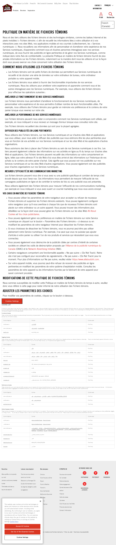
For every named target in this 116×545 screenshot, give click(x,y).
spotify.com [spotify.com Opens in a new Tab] (6, 332)
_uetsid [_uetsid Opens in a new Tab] (52, 352)
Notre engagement (65, 484)
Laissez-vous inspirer (27, 469)
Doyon (65, 3)
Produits (16, 10)
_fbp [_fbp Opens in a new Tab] (33, 348)
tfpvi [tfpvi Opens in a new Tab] (75, 352)
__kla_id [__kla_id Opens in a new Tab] (45, 356)
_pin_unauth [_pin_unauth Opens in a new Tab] (34, 328)
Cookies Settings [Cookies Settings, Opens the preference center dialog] (22, 537)
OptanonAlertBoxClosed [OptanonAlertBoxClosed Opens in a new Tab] (37, 420)
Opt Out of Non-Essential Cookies (22, 532)
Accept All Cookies (22, 526)
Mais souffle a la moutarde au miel (9, 476)
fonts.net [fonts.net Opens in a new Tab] (5, 446)
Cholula (42, 474)
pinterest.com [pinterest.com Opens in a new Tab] (6, 372)
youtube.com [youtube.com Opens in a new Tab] (6, 380)
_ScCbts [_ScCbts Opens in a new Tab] (72, 352)
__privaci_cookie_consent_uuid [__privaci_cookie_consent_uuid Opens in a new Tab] (39, 429)
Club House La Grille (20, 3)
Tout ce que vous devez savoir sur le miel (27, 476)
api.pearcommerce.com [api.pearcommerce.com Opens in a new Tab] (8, 376)
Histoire (62, 494)
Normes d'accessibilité (81, 532)
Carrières (62, 500)
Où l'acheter (63, 477)
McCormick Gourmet (45, 3)
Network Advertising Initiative (41, 249)
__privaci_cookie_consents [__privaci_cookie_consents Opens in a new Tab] (63, 428)
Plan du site (68, 532)
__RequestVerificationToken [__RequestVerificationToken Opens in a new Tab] (49, 428)
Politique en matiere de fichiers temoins (50, 532)
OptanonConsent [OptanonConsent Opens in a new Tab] (46, 420)
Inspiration (31, 10)
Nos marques (44, 469)
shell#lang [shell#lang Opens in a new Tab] (34, 430)
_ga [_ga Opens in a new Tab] (33, 396)
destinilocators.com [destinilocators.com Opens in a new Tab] (7, 442)
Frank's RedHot (44, 484)
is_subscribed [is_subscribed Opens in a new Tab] (41, 328)
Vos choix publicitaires (29, 214)
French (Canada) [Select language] (106, 25)
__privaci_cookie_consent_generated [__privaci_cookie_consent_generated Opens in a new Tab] (55, 429)
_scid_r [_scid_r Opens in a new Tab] (78, 352)
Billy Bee (57, 3)
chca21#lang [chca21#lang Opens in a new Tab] (40, 430)
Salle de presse (64, 497)
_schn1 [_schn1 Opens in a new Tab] (59, 352)
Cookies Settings (12, 301)
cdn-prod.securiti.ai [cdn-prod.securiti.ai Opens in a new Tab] (7, 434)
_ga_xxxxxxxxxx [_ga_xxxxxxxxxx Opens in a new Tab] (37, 396)
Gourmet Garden (45, 491)
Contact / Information (65, 510)
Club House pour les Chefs (67, 503)
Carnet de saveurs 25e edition (66, 489)
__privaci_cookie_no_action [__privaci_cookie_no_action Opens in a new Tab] (76, 428)
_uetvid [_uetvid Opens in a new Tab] (47, 352)
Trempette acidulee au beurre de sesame (8, 488)
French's (33, 3)
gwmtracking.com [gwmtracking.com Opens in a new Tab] (7, 404)
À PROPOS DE (63, 469)
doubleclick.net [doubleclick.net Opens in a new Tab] (6, 364)
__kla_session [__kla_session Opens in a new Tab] (35, 428)
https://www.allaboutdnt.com (85, 259)
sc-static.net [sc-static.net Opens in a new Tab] (6, 368)
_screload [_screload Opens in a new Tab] (66, 352)
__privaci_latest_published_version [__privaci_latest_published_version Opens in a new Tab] (72, 429)
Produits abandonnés (66, 507)
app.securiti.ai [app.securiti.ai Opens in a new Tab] (6, 438)
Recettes (23, 10)
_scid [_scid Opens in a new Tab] (37, 352)
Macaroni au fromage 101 (28, 480)
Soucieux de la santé (65, 474)
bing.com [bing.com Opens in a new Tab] (5, 360)
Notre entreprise (64, 481)
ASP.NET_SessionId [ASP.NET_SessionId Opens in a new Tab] (52, 430)
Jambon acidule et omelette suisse (9, 482)
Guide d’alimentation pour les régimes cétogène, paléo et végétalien (28, 487)
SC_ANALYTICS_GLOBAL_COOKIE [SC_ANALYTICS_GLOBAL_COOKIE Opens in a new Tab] (59, 396)
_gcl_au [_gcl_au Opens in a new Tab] (33, 352)
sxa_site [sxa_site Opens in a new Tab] (46, 430)
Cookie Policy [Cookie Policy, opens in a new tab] (14, 521)
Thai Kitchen (73, 3)
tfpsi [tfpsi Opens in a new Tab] (55, 352)
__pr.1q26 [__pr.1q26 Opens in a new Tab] (34, 324)
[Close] (40, 501)
